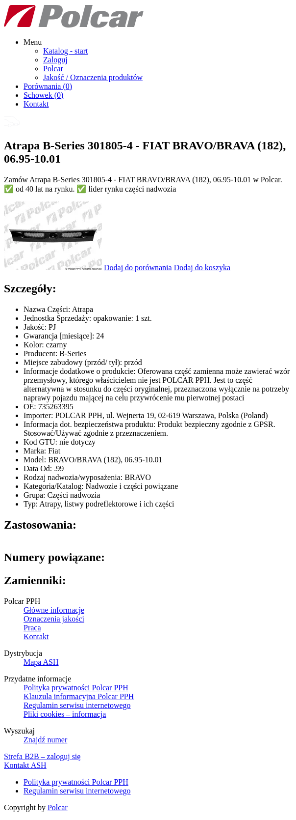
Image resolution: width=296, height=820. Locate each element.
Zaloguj (55, 60)
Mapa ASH (41, 662)
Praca (32, 627)
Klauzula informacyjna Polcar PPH (79, 696)
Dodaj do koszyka (202, 267)
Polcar (53, 68)
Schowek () (43, 95)
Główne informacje (54, 610)
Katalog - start (65, 51)
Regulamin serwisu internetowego (77, 705)
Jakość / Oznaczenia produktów (93, 77)
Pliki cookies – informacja (65, 714)
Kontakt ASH (25, 765)
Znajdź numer (45, 739)
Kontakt (36, 104)
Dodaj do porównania (138, 267)
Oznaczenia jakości (54, 619)
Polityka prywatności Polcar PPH (76, 687)
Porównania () (48, 86)
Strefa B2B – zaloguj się (42, 756)
